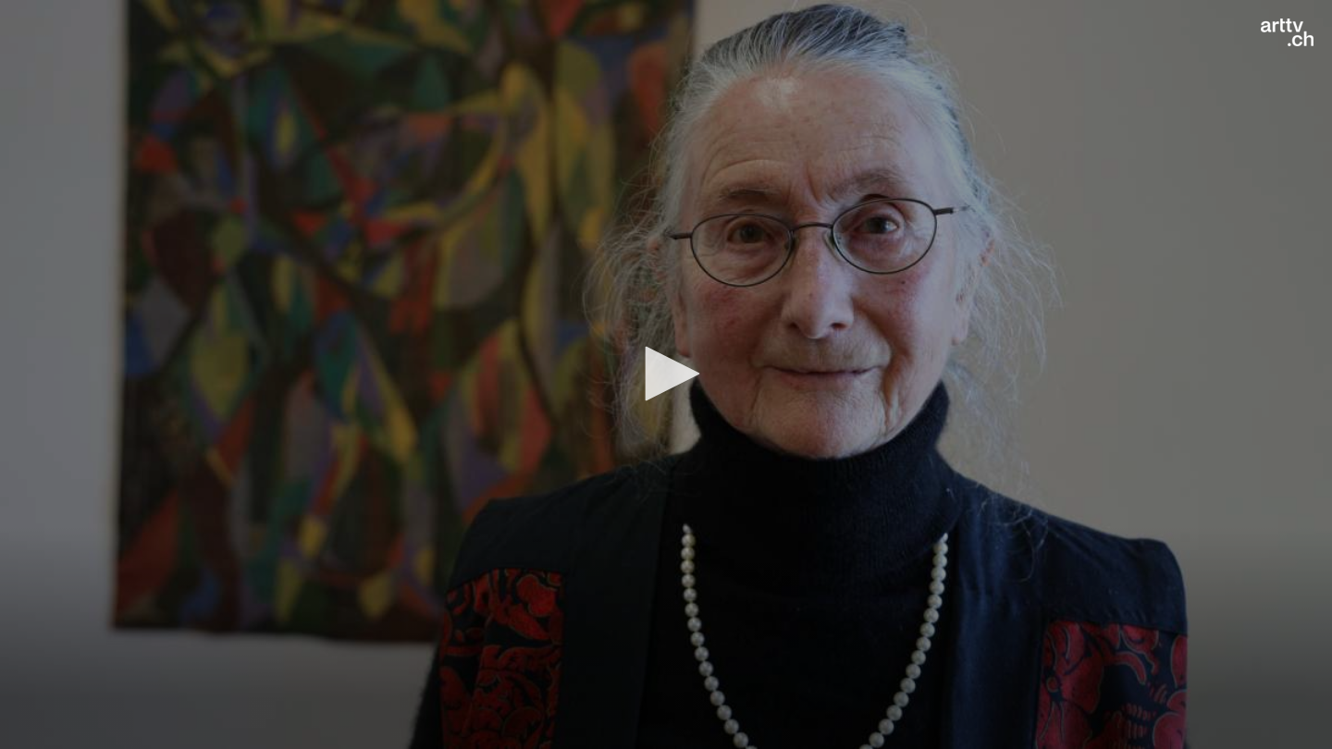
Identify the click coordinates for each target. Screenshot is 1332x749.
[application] (666, 374)
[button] (666, 373)
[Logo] (1287, 32)
